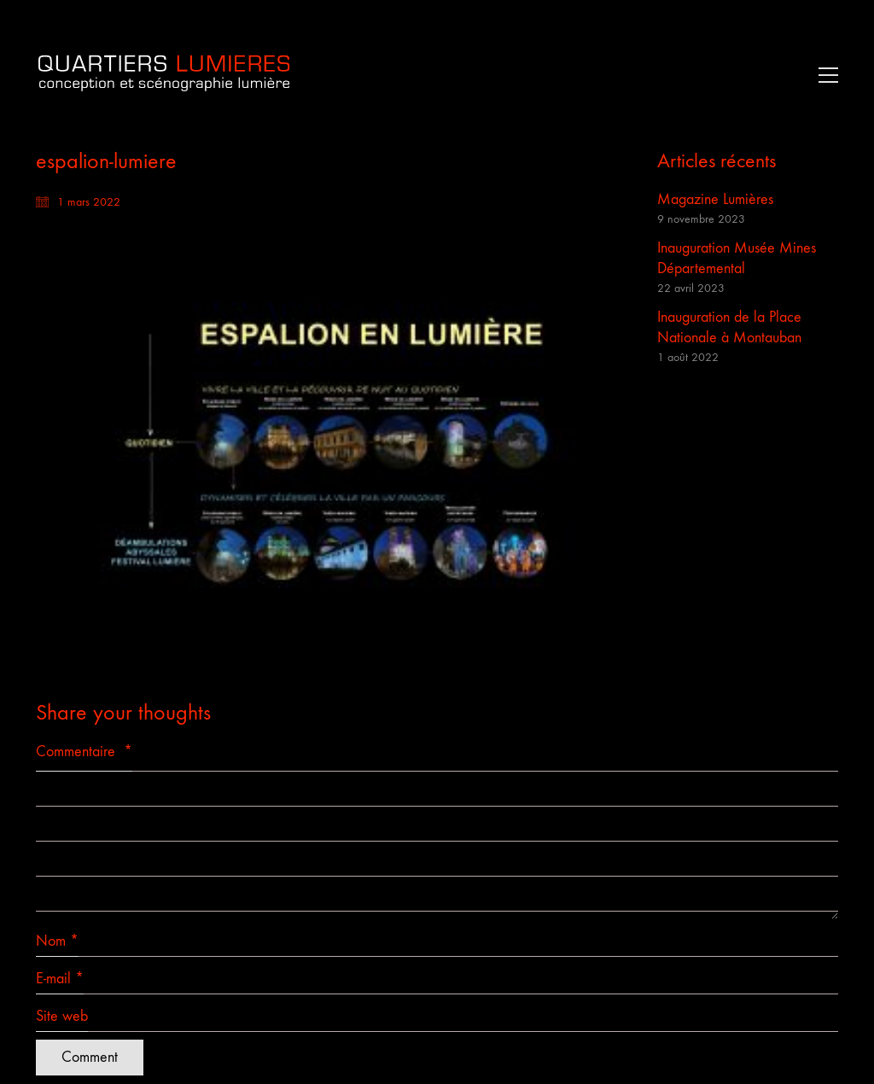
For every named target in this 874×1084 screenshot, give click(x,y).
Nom (57, 941)
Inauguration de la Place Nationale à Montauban (729, 327)
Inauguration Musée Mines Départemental (736, 258)
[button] (824, 75)
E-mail (60, 979)
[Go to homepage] (164, 75)
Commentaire (84, 752)
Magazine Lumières (715, 199)
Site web (62, 1016)
